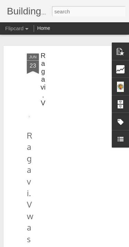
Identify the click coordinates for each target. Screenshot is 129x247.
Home (43, 28)
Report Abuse (106, 243)
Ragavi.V (43, 74)
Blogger (86, 243)
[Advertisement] (69, 95)
